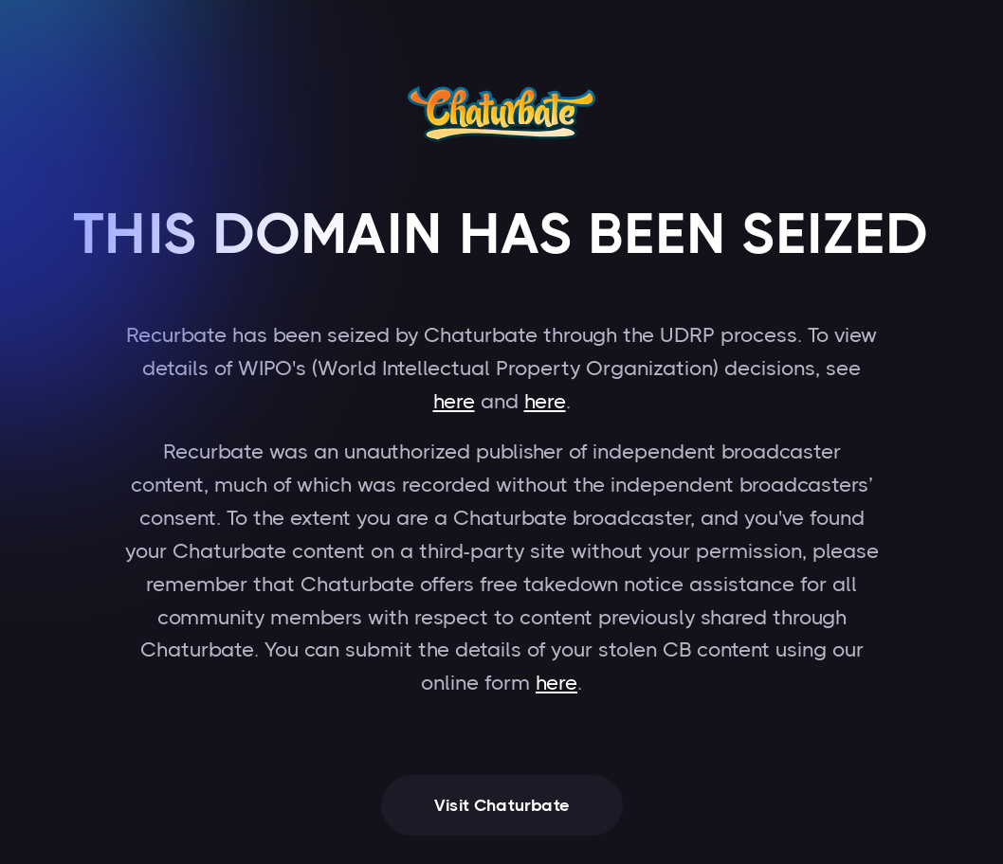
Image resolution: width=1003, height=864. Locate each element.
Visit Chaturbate (502, 805)
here (454, 401)
